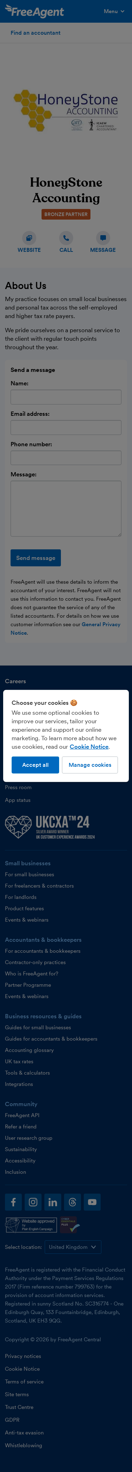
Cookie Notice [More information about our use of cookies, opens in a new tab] (89, 746)
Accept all (35, 765)
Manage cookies (90, 765)
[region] (65, 736)
